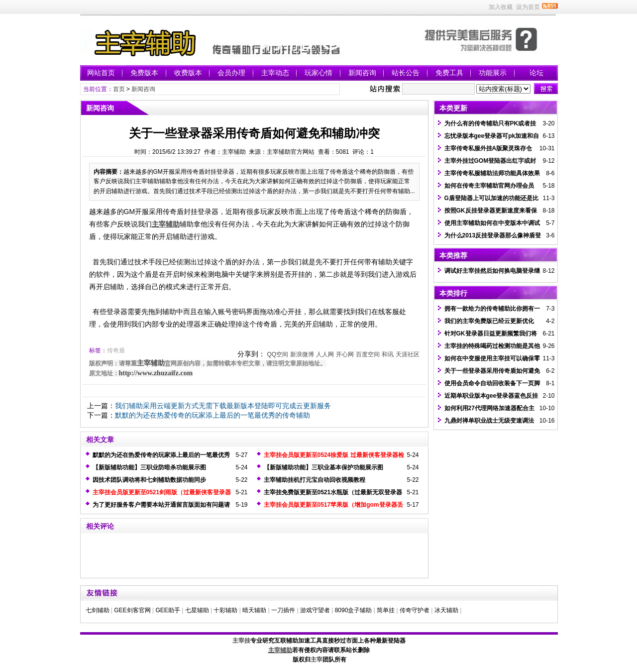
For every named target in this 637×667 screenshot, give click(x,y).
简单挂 (386, 610)
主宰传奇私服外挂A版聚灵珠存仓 (488, 148)
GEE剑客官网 (132, 610)
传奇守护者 (414, 610)
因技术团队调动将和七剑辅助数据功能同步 (149, 479)
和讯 (388, 354)
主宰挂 (241, 640)
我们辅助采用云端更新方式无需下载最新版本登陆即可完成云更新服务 (223, 406)
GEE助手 (167, 610)
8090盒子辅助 (353, 610)
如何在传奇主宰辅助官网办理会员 (489, 185)
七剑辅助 (97, 610)
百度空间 (368, 354)
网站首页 (101, 73)
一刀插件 (283, 610)
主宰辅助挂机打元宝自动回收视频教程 (314, 479)
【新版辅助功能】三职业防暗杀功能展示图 (149, 467)
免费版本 (144, 73)
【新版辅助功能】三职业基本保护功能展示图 (323, 467)
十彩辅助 (225, 610)
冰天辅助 (446, 610)
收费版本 (188, 73)
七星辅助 (197, 610)
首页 (119, 89)
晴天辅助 (254, 610)
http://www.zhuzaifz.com (156, 373)
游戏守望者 (315, 610)
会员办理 (231, 73)
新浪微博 (302, 354)
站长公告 (406, 73)
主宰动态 (275, 73)
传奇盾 (116, 350)
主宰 (316, 659)
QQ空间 (277, 354)
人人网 (325, 354)
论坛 (536, 73)
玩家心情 (318, 73)
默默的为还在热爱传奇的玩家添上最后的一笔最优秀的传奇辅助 (212, 415)
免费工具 (449, 73)
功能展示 (493, 73)
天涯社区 (408, 354)
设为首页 (528, 6)
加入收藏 (501, 6)
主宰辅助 (151, 363)
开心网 (345, 354)
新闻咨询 (362, 73)
